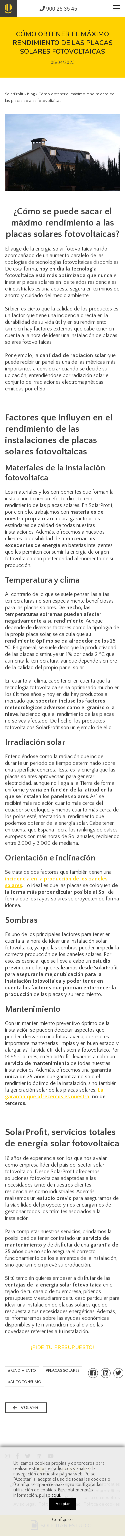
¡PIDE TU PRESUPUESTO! (62, 1347)
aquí (55, 1495)
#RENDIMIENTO (22, 1370)
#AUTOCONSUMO (24, 1382)
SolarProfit (14, 94)
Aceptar (63, 1504)
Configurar (62, 1519)
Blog (31, 94)
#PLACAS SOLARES (62, 1370)
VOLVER (25, 1408)
